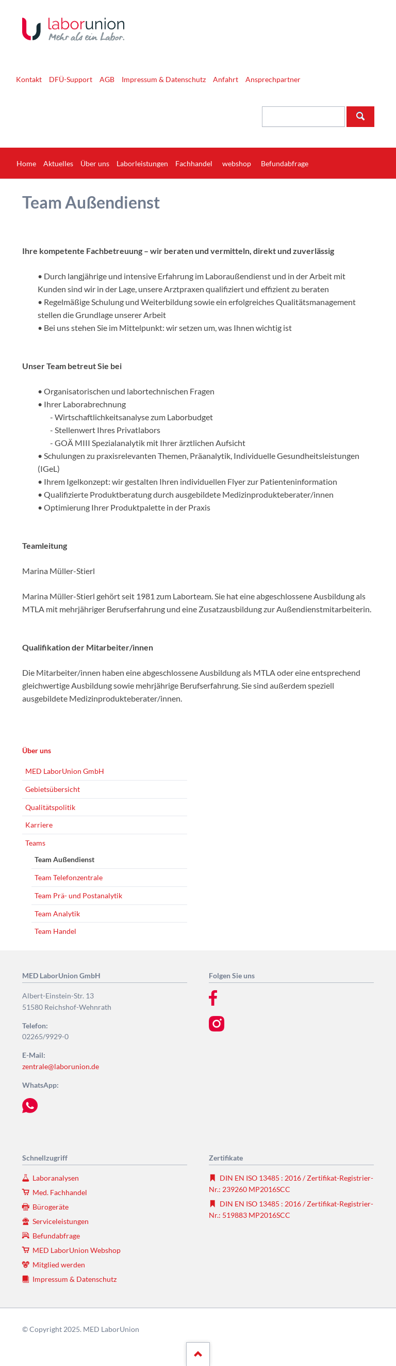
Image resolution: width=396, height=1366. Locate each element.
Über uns (36, 750)
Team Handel (55, 931)
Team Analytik (57, 913)
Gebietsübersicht (52, 789)
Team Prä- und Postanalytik (78, 895)
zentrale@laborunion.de (60, 1066)
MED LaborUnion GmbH (64, 771)
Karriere (39, 824)
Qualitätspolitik (50, 807)
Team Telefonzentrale (69, 877)
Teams (35, 842)
